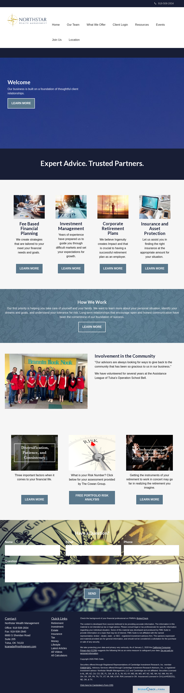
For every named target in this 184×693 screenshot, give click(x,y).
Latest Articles (59, 648)
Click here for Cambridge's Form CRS (96, 685)
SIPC (89, 668)
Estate (54, 630)
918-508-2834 (164, 3)
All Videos (56, 651)
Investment (57, 626)
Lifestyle (55, 644)
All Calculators (59, 655)
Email (69, 542)
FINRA (83, 668)
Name (9, 542)
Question (11, 561)
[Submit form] (92, 594)
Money (55, 641)
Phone (128, 542)
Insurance (56, 633)
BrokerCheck (142, 618)
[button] (73, 19)
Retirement (57, 623)
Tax (53, 637)
